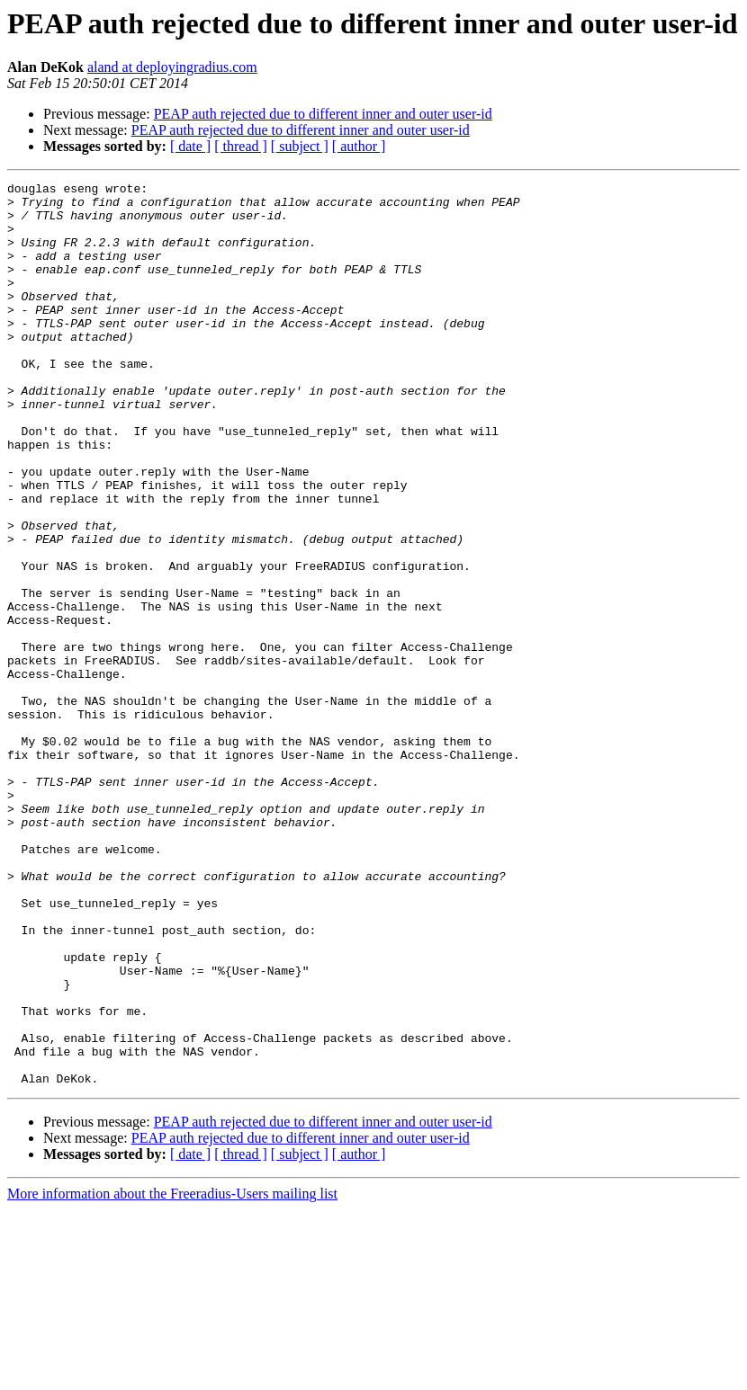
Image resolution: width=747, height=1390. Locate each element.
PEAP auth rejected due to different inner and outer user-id (323, 113)
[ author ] (359, 146)
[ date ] (190, 146)
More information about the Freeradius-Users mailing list (172, 1374)
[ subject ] (299, 146)
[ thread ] (240, 146)
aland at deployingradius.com (172, 67)
